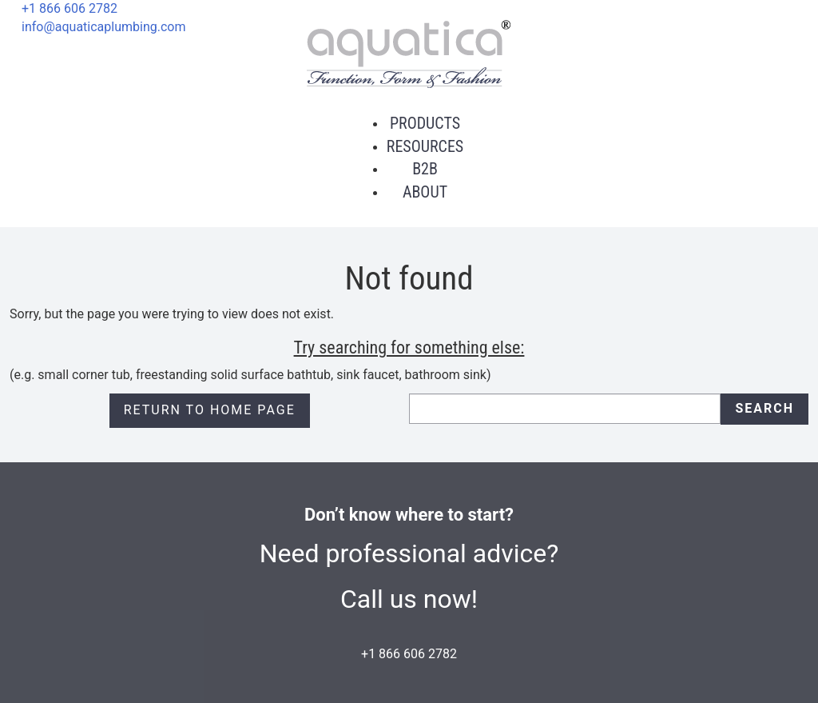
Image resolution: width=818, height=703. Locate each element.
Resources (425, 146)
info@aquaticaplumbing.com (103, 26)
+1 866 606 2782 (69, 8)
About (425, 192)
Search (764, 408)
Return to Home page (210, 409)
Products (425, 123)
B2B (425, 168)
